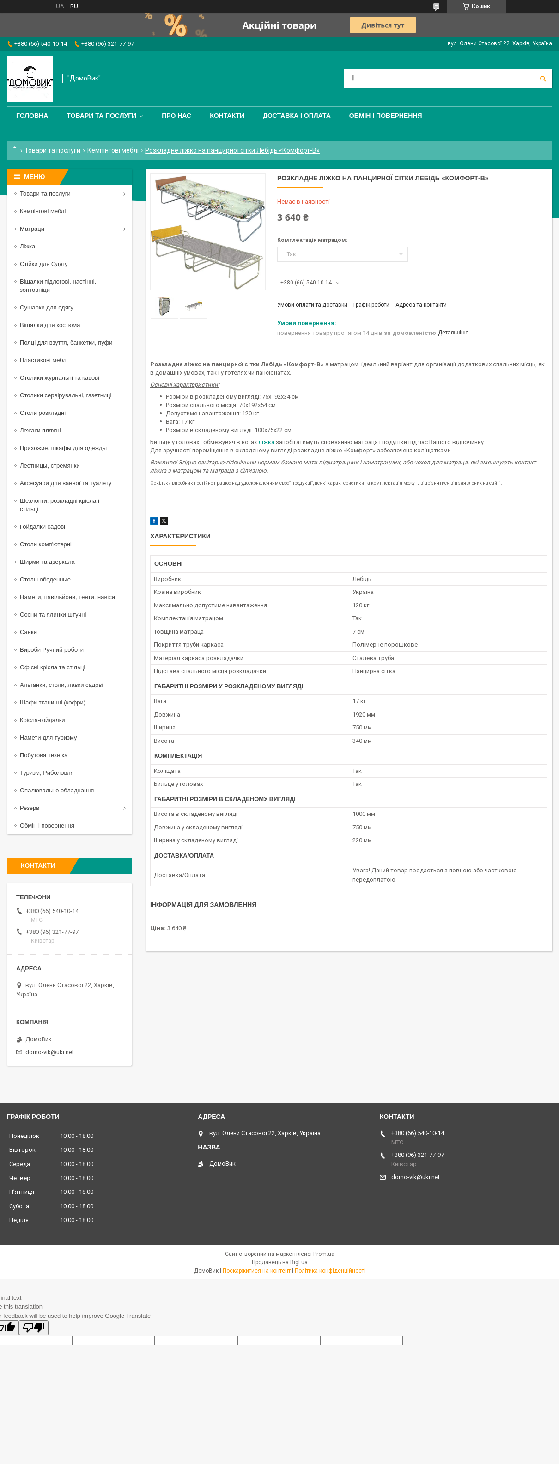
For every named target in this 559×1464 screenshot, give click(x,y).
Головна (32, 115)
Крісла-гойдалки (42, 720)
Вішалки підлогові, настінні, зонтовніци (58, 285)
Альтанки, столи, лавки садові (61, 684)
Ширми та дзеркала (47, 561)
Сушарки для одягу (46, 307)
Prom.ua (323, 1254)
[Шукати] (543, 78)
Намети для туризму (48, 737)
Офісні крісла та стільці (52, 667)
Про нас (176, 115)
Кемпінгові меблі (113, 150)
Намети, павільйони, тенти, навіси (67, 596)
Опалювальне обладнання (57, 790)
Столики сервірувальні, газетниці (65, 395)
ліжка (266, 442)
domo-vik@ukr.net (49, 1052)
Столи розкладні (43, 412)
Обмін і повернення (385, 115)
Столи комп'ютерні (46, 544)
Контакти (227, 115)
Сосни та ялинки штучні (53, 614)
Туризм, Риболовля (47, 772)
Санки (28, 632)
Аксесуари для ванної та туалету (65, 483)
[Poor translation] (34, 1327)
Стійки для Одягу (44, 263)
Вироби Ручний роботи (52, 649)
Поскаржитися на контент (257, 1270)
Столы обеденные (45, 579)
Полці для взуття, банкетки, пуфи (66, 342)
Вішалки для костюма (50, 324)
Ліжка (27, 246)
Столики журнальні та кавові (59, 377)
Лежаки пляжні (40, 430)
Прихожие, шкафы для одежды (63, 448)
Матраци (32, 228)
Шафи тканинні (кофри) (52, 702)
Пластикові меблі (44, 360)
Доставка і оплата (297, 115)
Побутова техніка (43, 755)
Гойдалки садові (42, 526)
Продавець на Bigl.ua (280, 1262)
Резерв (29, 807)
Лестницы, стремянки (50, 465)
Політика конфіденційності (330, 1270)
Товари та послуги (101, 115)
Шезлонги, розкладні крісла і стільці (59, 505)
